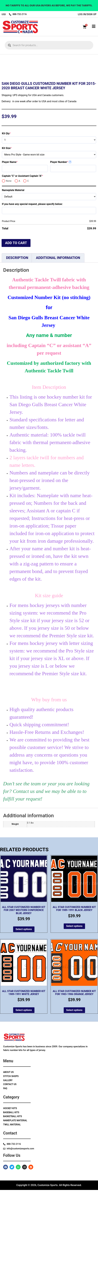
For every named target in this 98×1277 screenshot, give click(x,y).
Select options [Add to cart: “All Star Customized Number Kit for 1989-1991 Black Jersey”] (74, 1013)
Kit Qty (12, 220)
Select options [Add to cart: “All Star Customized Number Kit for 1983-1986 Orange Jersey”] (74, 1097)
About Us (8, 1159)
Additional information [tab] (58, 345)
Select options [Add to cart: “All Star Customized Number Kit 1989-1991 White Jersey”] (24, 1097)
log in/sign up (87, 14)
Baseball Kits (11, 1199)
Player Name (15, 249)
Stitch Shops (11, 1163)
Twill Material (12, 1211)
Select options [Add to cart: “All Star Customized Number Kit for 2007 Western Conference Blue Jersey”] (24, 1016)
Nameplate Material (13, 277)
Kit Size (12, 235)
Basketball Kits (12, 1203)
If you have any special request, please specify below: (32, 291)
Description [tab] (17, 345)
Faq (5, 1175)
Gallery (7, 1167)
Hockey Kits (10, 1195)
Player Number (64, 249)
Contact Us (9, 1171)
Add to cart (16, 330)
